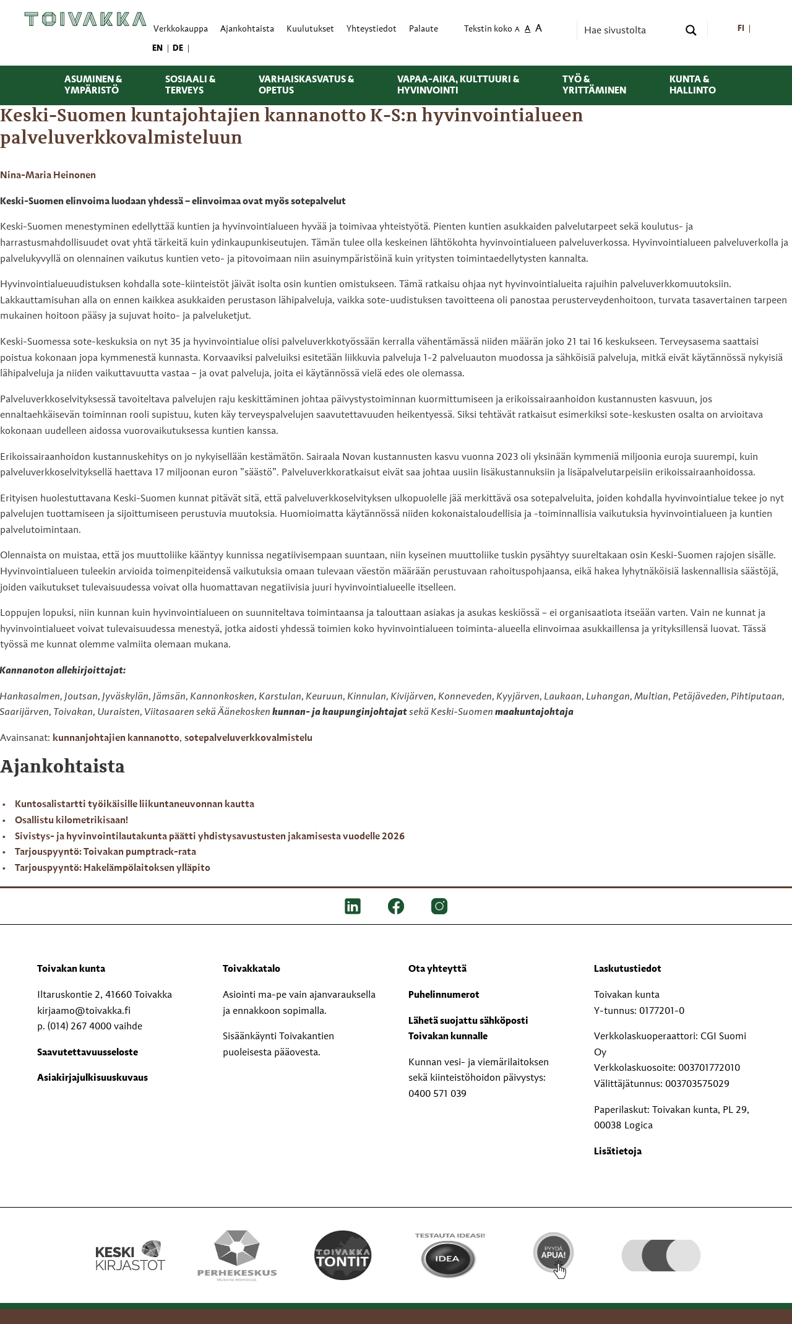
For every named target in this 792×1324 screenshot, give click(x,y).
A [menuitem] (517, 30)
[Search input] (630, 30)
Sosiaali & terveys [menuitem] (190, 85)
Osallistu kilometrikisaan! (71, 821)
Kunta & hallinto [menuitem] (692, 85)
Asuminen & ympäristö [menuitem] (93, 85)
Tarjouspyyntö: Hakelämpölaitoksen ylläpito (112, 868)
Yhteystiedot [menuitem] (371, 29)
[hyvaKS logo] (661, 1243)
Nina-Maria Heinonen (48, 176)
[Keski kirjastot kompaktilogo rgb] (130, 1242)
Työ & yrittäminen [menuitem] (594, 85)
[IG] (439, 906)
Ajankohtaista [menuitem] (247, 29)
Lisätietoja (618, 1152)
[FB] (396, 906)
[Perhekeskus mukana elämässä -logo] (236, 1255)
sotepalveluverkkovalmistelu (248, 738)
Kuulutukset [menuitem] (310, 29)
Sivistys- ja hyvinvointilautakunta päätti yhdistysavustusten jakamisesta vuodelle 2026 (210, 837)
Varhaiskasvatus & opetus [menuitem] (306, 85)
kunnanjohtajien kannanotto (116, 738)
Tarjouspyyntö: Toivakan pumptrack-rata (105, 852)
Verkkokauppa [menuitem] (180, 29)
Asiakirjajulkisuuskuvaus (92, 1078)
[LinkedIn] (352, 906)
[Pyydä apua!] (554, 1254)
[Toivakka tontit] (343, 1255)
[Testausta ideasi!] (448, 1255)
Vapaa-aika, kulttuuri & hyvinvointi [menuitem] (458, 85)
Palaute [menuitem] (423, 29)
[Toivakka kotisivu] (85, 19)
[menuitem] (741, 29)
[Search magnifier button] (691, 30)
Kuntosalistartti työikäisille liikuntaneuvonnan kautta (134, 805)
